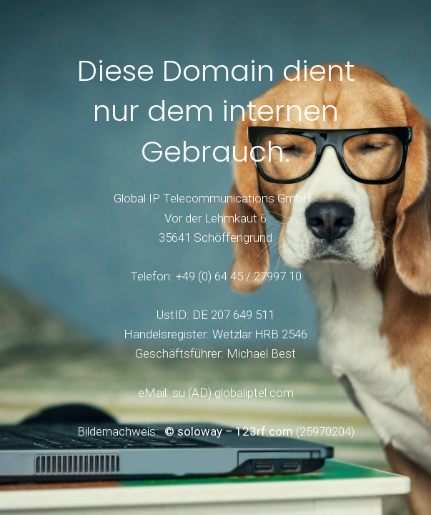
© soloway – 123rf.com (228, 431)
